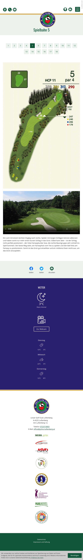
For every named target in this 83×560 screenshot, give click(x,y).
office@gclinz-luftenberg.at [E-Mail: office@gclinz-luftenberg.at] (44, 429)
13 (26, 51)
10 (63, 45)
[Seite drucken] (52, 270)
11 (69, 45)
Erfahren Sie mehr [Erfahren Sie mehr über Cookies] (37, 558)
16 (44, 51)
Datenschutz (41, 539)
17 (51, 51)
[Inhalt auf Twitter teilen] (41, 270)
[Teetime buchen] (65, 9)
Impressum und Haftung (41, 542)
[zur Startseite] (41, 12)
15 (38, 51)
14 (32, 51)
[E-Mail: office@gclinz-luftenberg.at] (15, 10)
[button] (5, 10)
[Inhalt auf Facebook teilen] (31, 270)
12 (75, 45)
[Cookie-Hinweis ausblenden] (75, 555)
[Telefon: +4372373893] (44, 426)
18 (57, 51)
